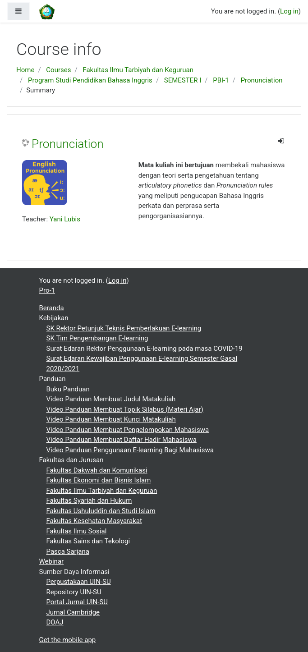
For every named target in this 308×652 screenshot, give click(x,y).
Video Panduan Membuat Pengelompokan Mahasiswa (127, 430)
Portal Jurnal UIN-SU (77, 602)
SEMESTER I (182, 80)
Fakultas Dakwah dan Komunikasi (96, 470)
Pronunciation (262, 80)
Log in (289, 11)
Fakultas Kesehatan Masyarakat (94, 521)
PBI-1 (221, 80)
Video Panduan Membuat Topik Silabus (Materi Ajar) (124, 409)
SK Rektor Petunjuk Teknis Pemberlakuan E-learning (124, 328)
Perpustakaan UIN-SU (78, 582)
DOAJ (55, 622)
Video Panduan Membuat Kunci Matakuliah (111, 419)
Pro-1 (47, 290)
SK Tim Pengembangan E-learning (97, 338)
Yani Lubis (65, 219)
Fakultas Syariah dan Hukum (89, 500)
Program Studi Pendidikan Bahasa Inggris (90, 80)
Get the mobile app (67, 640)
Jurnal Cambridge (73, 612)
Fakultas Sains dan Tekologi (88, 541)
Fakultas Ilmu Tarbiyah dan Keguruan (138, 70)
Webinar (51, 561)
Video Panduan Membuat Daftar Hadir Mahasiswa (121, 440)
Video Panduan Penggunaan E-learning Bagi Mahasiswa (130, 450)
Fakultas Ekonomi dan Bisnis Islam (98, 480)
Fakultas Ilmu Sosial (76, 531)
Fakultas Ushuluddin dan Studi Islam (101, 511)
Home (25, 70)
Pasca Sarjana (67, 551)
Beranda (51, 308)
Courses (58, 70)
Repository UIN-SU (73, 592)
